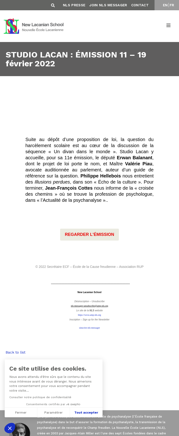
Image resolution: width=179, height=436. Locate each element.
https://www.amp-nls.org (89, 315)
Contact (140, 5)
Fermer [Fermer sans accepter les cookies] (20, 412)
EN (165, 5)
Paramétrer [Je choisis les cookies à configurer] (53, 412)
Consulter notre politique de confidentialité (40, 397)
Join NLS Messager (108, 5)
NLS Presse (74, 5)
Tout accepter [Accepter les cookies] (86, 412)
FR (172, 5)
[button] (9, 428)
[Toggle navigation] (168, 26)
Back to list (15, 352)
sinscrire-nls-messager (89, 327)
